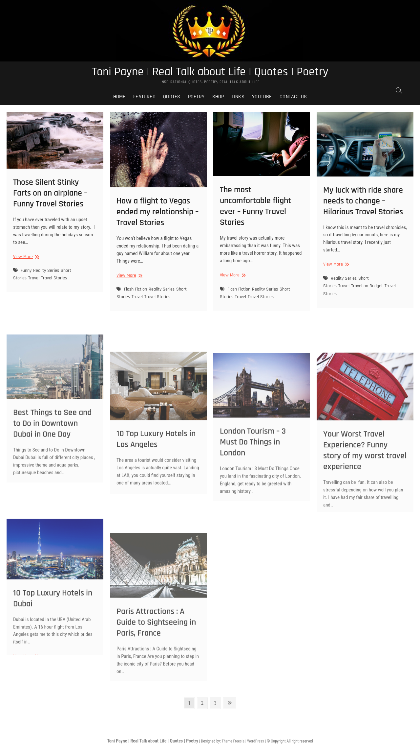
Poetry (196, 96)
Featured (144, 96)
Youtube (262, 96)
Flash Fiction (135, 289)
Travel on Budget (367, 286)
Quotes (171, 96)
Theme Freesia (232, 741)
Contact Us (293, 96)
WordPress (255, 741)
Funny (26, 270)
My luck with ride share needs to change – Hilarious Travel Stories (363, 201)
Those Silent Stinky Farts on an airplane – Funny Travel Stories (50, 193)
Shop (218, 96)
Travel (33, 278)
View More (25, 256)
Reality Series (46, 270)
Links (238, 96)
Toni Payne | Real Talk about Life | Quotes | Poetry (210, 72)
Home (119, 96)
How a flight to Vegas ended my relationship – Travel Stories (157, 212)
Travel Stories (54, 278)
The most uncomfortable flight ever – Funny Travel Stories (255, 206)
